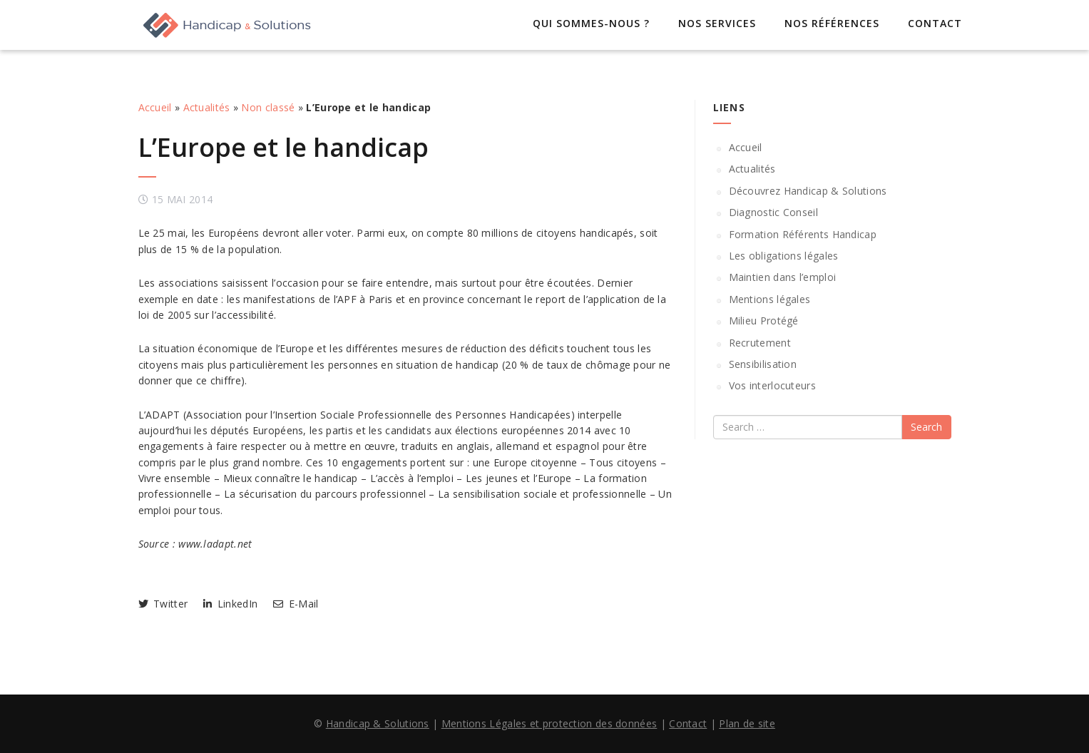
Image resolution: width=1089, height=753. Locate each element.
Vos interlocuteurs (772, 385)
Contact (935, 23)
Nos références (831, 23)
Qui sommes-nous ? (591, 23)
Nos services (717, 23)
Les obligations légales (784, 255)
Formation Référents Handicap (802, 234)
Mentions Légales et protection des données (549, 723)
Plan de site (747, 723)
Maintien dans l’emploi (783, 277)
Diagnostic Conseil (773, 212)
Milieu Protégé (764, 320)
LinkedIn (230, 603)
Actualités (206, 107)
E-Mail (295, 603)
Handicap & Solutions (377, 723)
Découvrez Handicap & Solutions (808, 191)
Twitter (163, 603)
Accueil (155, 107)
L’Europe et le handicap (283, 147)
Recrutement (760, 342)
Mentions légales (770, 299)
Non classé (268, 107)
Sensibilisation (763, 364)
